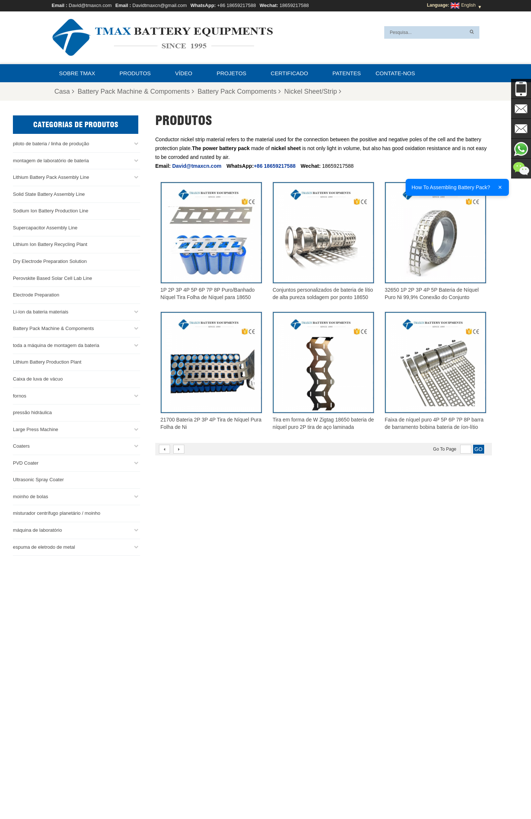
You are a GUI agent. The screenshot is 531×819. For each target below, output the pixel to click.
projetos (232, 73)
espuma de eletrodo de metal (44, 546)
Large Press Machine (35, 429)
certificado (289, 73)
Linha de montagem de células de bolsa (296, 760)
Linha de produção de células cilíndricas (296, 751)
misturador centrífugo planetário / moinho (56, 513)
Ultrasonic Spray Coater (38, 479)
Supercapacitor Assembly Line (45, 227)
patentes (347, 73)
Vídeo (183, 73)
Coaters (21, 446)
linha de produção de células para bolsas (297, 725)
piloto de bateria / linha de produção (51, 143)
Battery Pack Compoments (239, 91)
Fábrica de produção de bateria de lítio (295, 769)
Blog (318, 796)
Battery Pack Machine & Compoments (136, 91)
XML (172, 796)
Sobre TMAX (77, 73)
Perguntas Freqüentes (246, 796)
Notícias (385, 796)
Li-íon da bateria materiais (40, 311)
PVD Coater (25, 462)
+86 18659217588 (236, 5)
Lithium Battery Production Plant (47, 362)
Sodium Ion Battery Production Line (50, 211)
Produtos (135, 73)
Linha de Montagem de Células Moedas (296, 742)
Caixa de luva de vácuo (38, 378)
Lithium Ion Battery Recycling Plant (50, 244)
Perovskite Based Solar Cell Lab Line (52, 278)
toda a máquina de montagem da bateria (56, 345)
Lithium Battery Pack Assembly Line (51, 177)
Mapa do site (145, 796)
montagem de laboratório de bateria (51, 160)
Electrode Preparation (36, 295)
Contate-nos (395, 73)
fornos (19, 395)
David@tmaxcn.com (90, 5)
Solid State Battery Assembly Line (49, 194)
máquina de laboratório (37, 530)
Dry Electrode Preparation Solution (50, 261)
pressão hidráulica (32, 412)
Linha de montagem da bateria (287, 733)
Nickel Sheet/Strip (312, 91)
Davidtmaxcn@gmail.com (159, 5)
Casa (64, 91)
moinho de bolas (30, 496)
